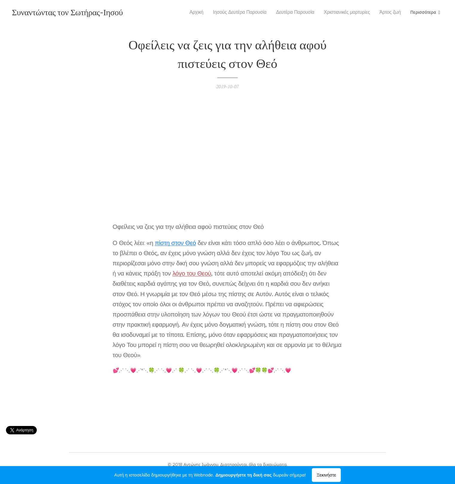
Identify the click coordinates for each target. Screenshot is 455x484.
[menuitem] (200, 12)
